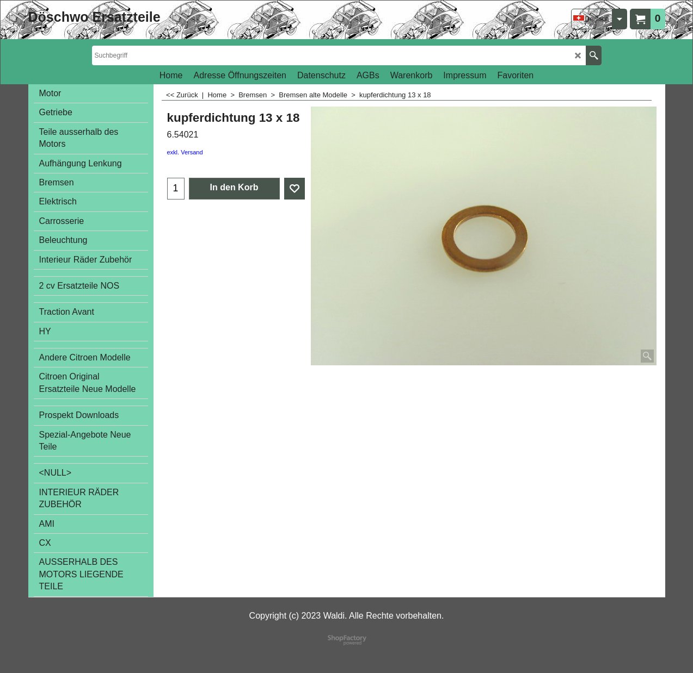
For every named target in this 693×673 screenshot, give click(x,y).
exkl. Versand (185, 152)
